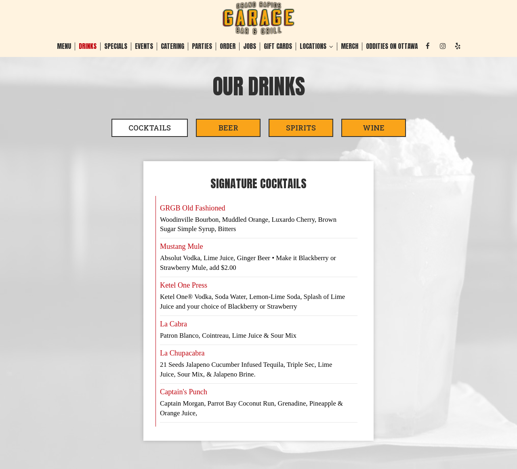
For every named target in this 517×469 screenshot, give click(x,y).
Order (227, 46)
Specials (115, 46)
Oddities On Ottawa (392, 46)
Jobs (249, 46)
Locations (316, 46)
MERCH (349, 46)
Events (144, 46)
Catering (172, 46)
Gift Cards (278, 46)
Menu (64, 46)
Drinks (88, 46)
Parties (202, 46)
